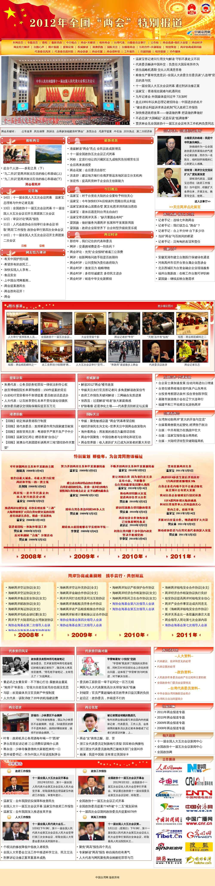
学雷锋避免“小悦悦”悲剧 (121, 659)
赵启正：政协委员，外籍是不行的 (102, 698)
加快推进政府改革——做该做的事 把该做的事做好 (169, 112)
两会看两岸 (32, 184)
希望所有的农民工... (17, 264)
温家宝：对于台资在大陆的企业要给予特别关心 (101, 195)
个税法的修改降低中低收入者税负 (26, 847)
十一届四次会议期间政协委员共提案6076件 (108, 811)
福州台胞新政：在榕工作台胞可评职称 (183, 273)
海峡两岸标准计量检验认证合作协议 (84, 614)
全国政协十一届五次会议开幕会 (126, 778)
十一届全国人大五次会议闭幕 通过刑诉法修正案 (168, 86)
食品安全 (10, 275)
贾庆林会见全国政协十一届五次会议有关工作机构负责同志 (175, 123)
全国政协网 (164, 752)
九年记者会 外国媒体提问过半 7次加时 (161, 96)
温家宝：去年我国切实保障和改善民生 (29, 801)
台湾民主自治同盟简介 (170, 698)
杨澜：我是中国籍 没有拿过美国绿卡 (104, 754)
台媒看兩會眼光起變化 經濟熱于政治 (182, 424)
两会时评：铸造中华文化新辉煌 (91, 278)
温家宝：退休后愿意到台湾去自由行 (94, 212)
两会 (7, 296)
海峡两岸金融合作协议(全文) (79, 593)
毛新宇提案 (105, 131)
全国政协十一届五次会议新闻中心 (179, 746)
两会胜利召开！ (14, 291)
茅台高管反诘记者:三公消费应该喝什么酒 (30, 743)
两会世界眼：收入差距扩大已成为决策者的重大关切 (115, 442)
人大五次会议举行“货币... (90, 364)
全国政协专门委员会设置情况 (174, 682)
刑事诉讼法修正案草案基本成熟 (24, 857)
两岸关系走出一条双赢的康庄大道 (187, 614)
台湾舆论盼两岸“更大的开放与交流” (182, 419)
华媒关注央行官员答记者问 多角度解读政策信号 (113, 390)
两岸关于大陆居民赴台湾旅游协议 (30, 619)
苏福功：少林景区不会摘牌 (46, 715)
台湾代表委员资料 (184, 688)
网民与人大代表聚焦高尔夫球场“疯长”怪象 (108, 687)
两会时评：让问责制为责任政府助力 (94, 262)
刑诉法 (50, 131)
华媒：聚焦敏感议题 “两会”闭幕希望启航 (108, 421)
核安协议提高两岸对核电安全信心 (187, 598)
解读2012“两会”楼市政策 (97, 384)
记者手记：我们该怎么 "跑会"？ (179, 225)
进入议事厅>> (202, 201)
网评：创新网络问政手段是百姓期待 (94, 257)
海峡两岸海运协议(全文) (24, 609)
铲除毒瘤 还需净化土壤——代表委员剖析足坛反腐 (114, 406)
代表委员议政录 (158, 364)
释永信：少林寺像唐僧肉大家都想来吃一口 (32, 749)
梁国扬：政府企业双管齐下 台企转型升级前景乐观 (103, 228)
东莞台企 (91, 131)
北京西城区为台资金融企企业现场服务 (183, 268)
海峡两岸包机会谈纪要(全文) (27, 614)
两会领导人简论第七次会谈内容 (186, 619)
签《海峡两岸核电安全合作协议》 (187, 609)
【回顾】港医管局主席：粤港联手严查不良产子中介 (39, 431)
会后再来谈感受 (80, 164)
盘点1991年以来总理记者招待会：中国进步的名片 (169, 102)
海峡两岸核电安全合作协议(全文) (187, 587)
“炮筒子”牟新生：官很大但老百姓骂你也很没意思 (36, 687)
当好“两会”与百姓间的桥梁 (175, 236)
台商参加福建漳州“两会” (70, 131)
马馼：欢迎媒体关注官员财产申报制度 (29, 692)
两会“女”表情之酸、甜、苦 (97, 738)
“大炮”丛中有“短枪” (158, 336)
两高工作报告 (98, 817)
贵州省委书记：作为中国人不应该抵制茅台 (32, 754)
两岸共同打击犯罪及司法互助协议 (82, 598)
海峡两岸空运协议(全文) (24, 587)
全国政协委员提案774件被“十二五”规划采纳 (108, 806)
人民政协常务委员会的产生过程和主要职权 (181, 677)
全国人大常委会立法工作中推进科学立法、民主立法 (38, 852)
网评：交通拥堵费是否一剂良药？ (92, 246)
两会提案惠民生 (14, 286)
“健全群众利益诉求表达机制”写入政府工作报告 (167, 107)
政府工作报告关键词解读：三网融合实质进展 (111, 395)
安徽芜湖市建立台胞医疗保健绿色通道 (183, 257)
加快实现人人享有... (17, 269)
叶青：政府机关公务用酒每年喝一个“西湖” (31, 738)
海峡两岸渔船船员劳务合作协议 (81, 603)
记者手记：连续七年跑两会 (176, 220)
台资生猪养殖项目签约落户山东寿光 (182, 388)
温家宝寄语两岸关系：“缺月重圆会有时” (96, 217)
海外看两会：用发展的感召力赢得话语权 (108, 431)
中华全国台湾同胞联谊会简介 (174, 693)
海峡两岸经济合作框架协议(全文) (134, 593)
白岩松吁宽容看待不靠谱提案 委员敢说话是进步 (36, 395)
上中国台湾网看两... (17, 280)
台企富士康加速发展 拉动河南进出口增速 (185, 383)
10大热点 (129, 131)
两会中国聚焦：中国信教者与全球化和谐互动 (111, 437)
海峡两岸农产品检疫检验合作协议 (82, 609)
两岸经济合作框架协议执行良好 (186, 593)
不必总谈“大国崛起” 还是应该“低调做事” (162, 118)
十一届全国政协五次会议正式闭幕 (92, 154)
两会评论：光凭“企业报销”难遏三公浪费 (96, 252)
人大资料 (184, 656)
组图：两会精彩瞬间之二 (192, 336)
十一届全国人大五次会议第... (124, 824)
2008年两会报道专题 (171, 728)
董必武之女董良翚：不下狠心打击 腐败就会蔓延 (35, 682)
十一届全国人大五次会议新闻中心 (179, 741)
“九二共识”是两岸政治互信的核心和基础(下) (32, 179)
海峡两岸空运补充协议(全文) (79, 587)
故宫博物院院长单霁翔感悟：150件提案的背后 (35, 390)
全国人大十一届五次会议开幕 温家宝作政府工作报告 (38, 806)
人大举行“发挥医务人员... (22, 336)
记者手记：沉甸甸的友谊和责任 (179, 241)
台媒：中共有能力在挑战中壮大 (179, 430)
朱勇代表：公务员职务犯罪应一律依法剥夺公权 (36, 384)
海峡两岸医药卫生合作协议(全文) (134, 598)
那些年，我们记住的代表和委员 (91, 241)
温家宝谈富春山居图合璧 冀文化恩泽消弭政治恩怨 (103, 206)
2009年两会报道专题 (171, 722)
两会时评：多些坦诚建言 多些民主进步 (96, 273)
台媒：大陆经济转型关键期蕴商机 (181, 441)
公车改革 (27, 131)
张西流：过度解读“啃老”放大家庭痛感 (106, 400)
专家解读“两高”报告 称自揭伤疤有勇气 (104, 852)
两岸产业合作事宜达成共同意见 (186, 603)
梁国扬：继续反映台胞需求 (176, 278)
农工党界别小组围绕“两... (56, 364)
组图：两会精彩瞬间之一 (22, 364)
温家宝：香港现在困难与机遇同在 (158, 91)
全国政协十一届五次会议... (56, 336)
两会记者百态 (192, 364)
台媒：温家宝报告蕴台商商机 (178, 435)
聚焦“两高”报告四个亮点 (95, 847)
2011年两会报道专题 (171, 712)
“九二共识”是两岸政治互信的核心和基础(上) (32, 173)
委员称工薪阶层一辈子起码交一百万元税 (107, 682)
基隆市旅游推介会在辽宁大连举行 (181, 399)
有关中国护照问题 (16, 259)
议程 (42, 245)
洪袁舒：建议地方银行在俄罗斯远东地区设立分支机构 (106, 175)
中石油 (118, 131)
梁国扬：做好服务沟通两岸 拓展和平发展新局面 (102, 222)
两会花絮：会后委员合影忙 (88, 170)
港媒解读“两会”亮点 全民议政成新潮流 (95, 148)
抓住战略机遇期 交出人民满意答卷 (159, 69)
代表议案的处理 (166, 666)
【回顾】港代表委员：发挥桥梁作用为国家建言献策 (39, 426)
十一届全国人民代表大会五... (48, 824)
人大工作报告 (23, 817)
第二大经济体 (144, 131)
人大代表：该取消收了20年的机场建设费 (30, 698)
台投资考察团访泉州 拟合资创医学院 (182, 393)
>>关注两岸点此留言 (185, 207)
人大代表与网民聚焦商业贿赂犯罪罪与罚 (106, 857)
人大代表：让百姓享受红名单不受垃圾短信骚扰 (36, 400)
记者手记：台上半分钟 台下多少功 (181, 230)
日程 (23, 245)
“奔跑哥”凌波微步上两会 (124, 364)
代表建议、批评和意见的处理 (174, 661)
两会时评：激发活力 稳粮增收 (90, 268)
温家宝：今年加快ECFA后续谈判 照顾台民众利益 (103, 201)
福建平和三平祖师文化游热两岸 (179, 404)
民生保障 (39, 131)
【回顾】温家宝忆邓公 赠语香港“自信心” (31, 437)
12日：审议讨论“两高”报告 (21, 219)
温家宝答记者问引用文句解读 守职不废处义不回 (168, 59)
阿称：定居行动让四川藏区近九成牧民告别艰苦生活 (104, 159)
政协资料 (184, 672)
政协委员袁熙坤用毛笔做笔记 (47, 659)
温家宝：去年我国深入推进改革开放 (27, 811)
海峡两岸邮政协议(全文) (24, 603)
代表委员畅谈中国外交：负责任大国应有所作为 (167, 64)
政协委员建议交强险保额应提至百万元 (29, 406)
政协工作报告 (98, 771)
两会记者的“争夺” (124, 336)
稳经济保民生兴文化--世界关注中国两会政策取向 (113, 426)
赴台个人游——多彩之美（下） (24, 168)
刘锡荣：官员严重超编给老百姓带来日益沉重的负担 (114, 692)
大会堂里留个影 (90, 336)
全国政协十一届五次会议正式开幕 (101, 801)
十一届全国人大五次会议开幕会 (50, 778)
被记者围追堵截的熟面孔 (121, 715)
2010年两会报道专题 (171, 717)
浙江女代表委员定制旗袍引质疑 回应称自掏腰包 (112, 743)
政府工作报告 (23, 771)
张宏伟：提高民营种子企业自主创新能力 (97, 181)
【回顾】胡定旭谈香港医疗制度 (25, 421)
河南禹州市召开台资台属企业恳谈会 (182, 262)
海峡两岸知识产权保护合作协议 (133, 587)
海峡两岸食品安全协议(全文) (27, 598)
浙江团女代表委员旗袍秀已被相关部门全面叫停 (111, 749)
